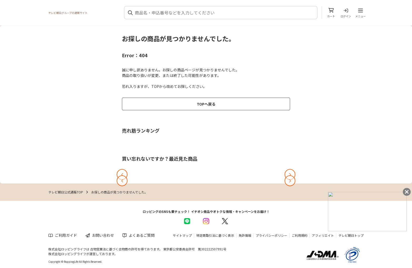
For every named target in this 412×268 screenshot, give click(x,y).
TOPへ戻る (206, 104)
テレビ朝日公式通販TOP (65, 192)
